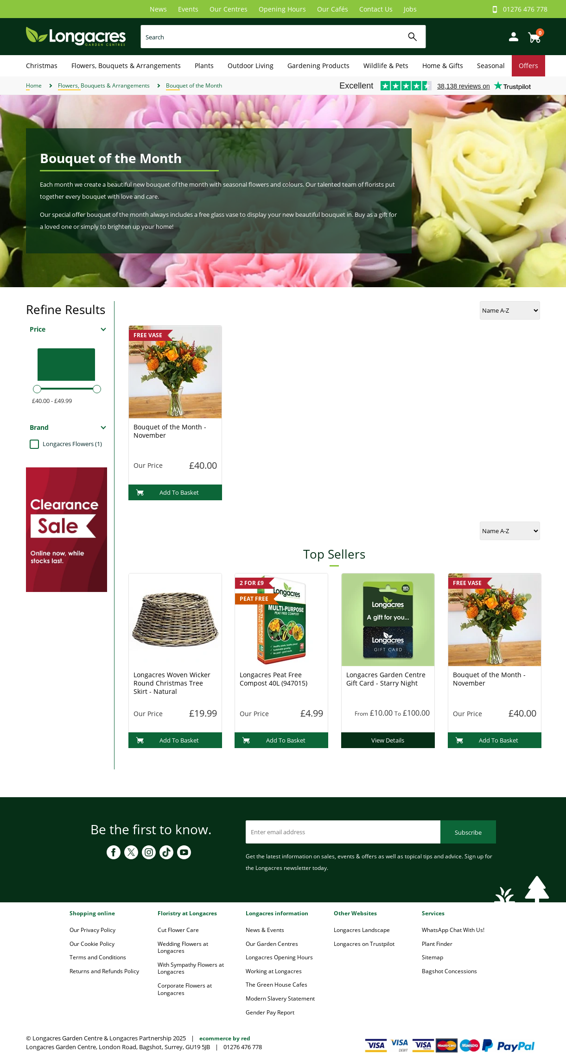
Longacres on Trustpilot (364, 944)
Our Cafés (332, 9)
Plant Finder (437, 944)
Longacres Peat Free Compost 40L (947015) (273, 678)
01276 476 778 (525, 9)
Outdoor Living (250, 65)
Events (188, 9)
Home (34, 85)
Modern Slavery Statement (280, 998)
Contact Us (376, 9)
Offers (528, 65)
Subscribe (468, 832)
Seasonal (491, 65)
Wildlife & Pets (385, 65)
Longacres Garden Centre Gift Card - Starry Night (386, 678)
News (158, 9)
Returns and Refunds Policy (104, 971)
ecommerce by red (224, 1038)
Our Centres (229, 9)
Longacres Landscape (362, 930)
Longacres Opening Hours (279, 957)
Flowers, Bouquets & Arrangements (126, 65)
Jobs (410, 9)
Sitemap (432, 957)
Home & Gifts (442, 65)
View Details (387, 740)
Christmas (41, 65)
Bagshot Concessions (449, 971)
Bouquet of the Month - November (170, 431)
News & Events (265, 930)
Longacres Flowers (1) (72, 444)
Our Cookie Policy (92, 944)
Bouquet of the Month (194, 85)
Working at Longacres (274, 971)
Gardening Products (318, 65)
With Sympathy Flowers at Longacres (191, 968)
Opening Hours (282, 9)
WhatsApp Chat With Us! (453, 930)
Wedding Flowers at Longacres (183, 947)
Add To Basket (167, 492)
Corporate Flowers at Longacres (185, 989)
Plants (204, 65)
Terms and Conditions (98, 957)
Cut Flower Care (178, 930)
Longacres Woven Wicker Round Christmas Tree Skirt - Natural (172, 683)
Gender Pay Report (270, 1012)
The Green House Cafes (276, 984)
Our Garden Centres (272, 944)
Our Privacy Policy (92, 930)
